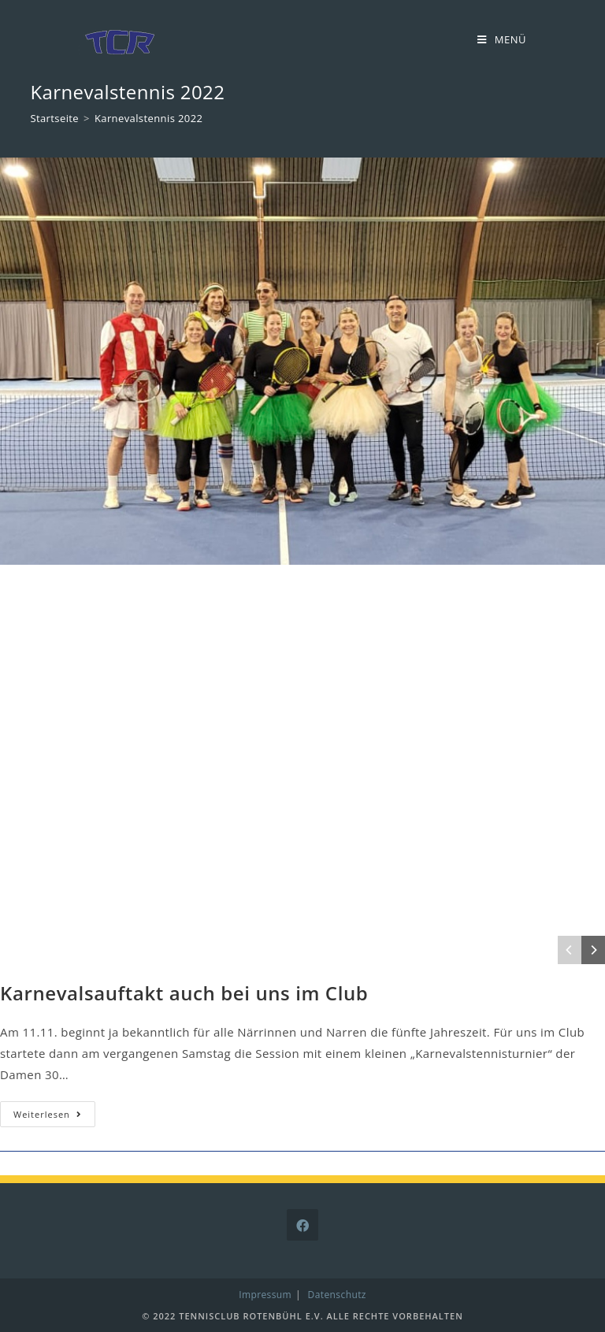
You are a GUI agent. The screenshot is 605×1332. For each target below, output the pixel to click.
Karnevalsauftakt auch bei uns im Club (184, 993)
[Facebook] (302, 1225)
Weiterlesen (54, 1117)
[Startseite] (54, 118)
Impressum (265, 1294)
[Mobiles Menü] (501, 39)
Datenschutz (337, 1294)
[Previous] (569, 950)
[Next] (593, 950)
